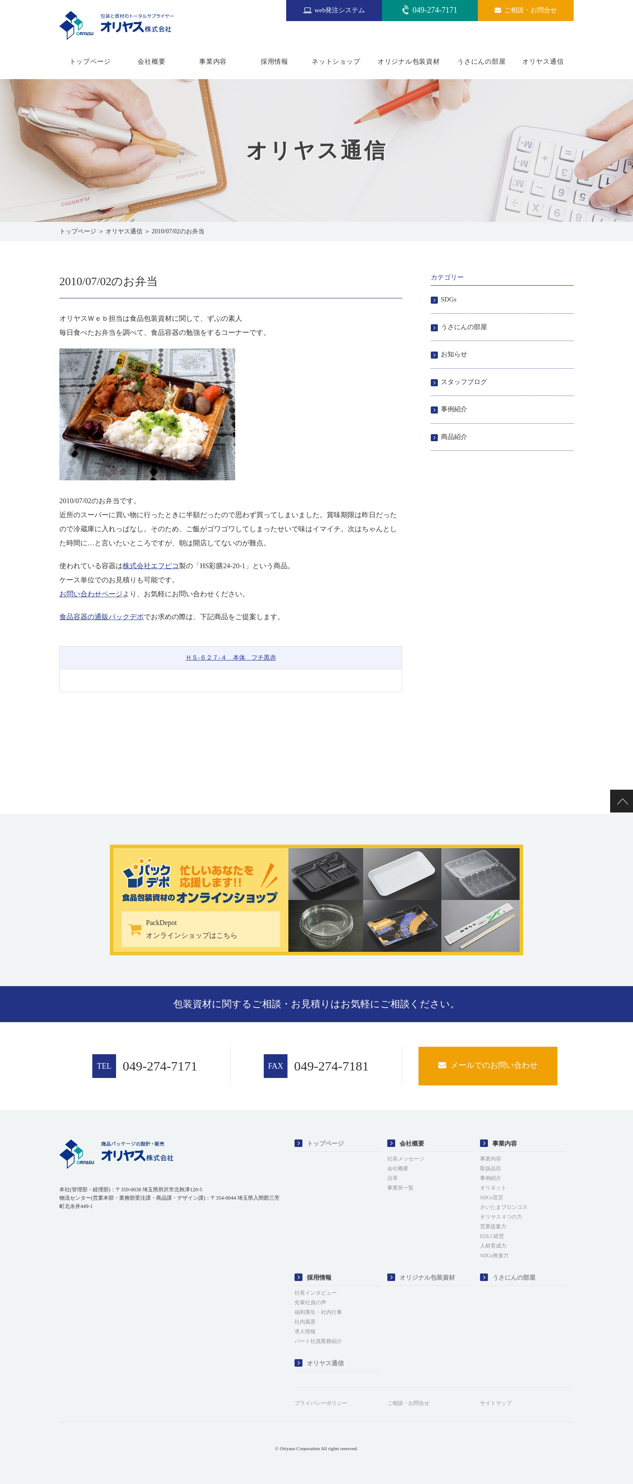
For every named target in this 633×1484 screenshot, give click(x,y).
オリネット (493, 1188)
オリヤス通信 (543, 61)
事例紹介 (454, 409)
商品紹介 (454, 436)
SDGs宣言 (491, 1197)
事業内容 (213, 61)
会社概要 (151, 61)
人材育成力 (493, 1246)
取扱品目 (490, 1168)
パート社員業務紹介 (318, 1341)
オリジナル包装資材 (409, 61)
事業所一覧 (400, 1188)
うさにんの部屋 (481, 61)
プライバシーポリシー (321, 1403)
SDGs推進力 (494, 1255)
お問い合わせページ (91, 594)
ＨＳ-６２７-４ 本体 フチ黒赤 (231, 657)
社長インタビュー (316, 1293)
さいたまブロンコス (504, 1207)
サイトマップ (496, 1403)
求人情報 (305, 1331)
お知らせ (454, 354)
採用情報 (274, 61)
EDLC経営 (492, 1236)
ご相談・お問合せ (408, 1403)
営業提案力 (493, 1226)
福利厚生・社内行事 (318, 1312)
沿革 (392, 1178)
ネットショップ (336, 61)
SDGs (449, 299)
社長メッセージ (405, 1159)
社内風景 (305, 1322)
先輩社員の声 (310, 1302)
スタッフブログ (464, 381)
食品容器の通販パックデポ (101, 616)
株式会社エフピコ (151, 566)
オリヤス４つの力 (501, 1217)
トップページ (90, 61)
